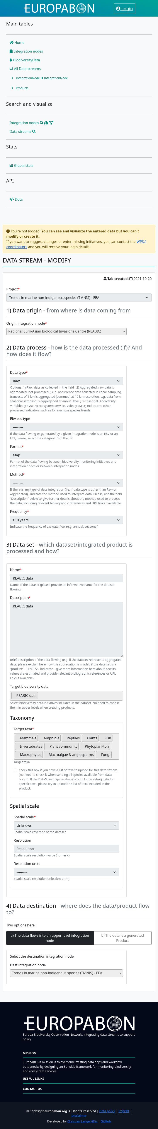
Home (17, 42)
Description (19, 597)
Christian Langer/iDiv (82, 1121)
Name (15, 569)
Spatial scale (24, 817)
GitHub (106, 1121)
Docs (16, 199)
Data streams (23, 131)
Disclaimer (79, 1116)
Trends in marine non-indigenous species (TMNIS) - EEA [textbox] (57, 972)
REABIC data (66, 629)
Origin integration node (25, 323)
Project (12, 289)
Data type (18, 372)
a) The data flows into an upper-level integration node (50, 938)
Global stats (21, 165)
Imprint (123, 1111)
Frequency (18, 511)
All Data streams (25, 68)
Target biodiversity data (29, 686)
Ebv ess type (20, 418)
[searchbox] (40, 697)
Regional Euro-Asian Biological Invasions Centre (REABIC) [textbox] (54, 331)
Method (16, 474)
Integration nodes (26, 51)
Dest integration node (28, 965)
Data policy (107, 1111)
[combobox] (66, 331)
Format (16, 446)
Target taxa (23, 729)
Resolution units (27, 863)
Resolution (22, 840)
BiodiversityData (25, 60)
